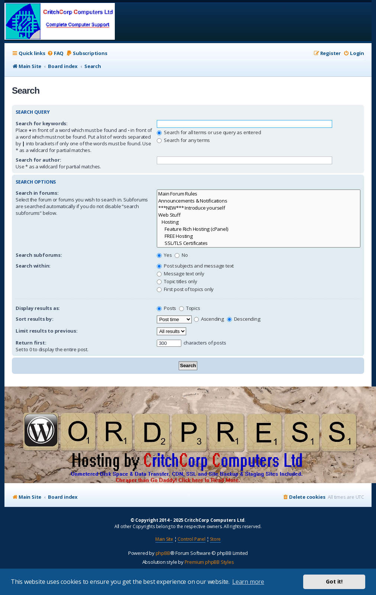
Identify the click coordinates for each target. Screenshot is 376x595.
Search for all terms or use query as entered (209, 132)
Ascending (209, 319)
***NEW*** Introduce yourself (259, 207)
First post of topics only (185, 289)
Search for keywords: (42, 123)
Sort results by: (35, 319)
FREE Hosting (259, 236)
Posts (166, 308)
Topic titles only (177, 281)
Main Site (164, 539)
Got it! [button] (334, 581)
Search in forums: (37, 193)
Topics (189, 308)
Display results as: (38, 308)
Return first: (31, 342)
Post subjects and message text (195, 265)
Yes (164, 255)
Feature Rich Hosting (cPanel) (259, 229)
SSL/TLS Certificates (259, 243)
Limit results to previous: (47, 330)
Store (215, 539)
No (181, 255)
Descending (243, 319)
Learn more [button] (248, 582)
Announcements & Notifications (259, 200)
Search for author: (38, 159)
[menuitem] (55, 53)
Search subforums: (39, 255)
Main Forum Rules (259, 193)
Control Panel (191, 539)
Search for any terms (183, 140)
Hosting (259, 222)
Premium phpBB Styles (209, 562)
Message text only (180, 273)
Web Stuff (259, 215)
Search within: (33, 265)
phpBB (163, 553)
